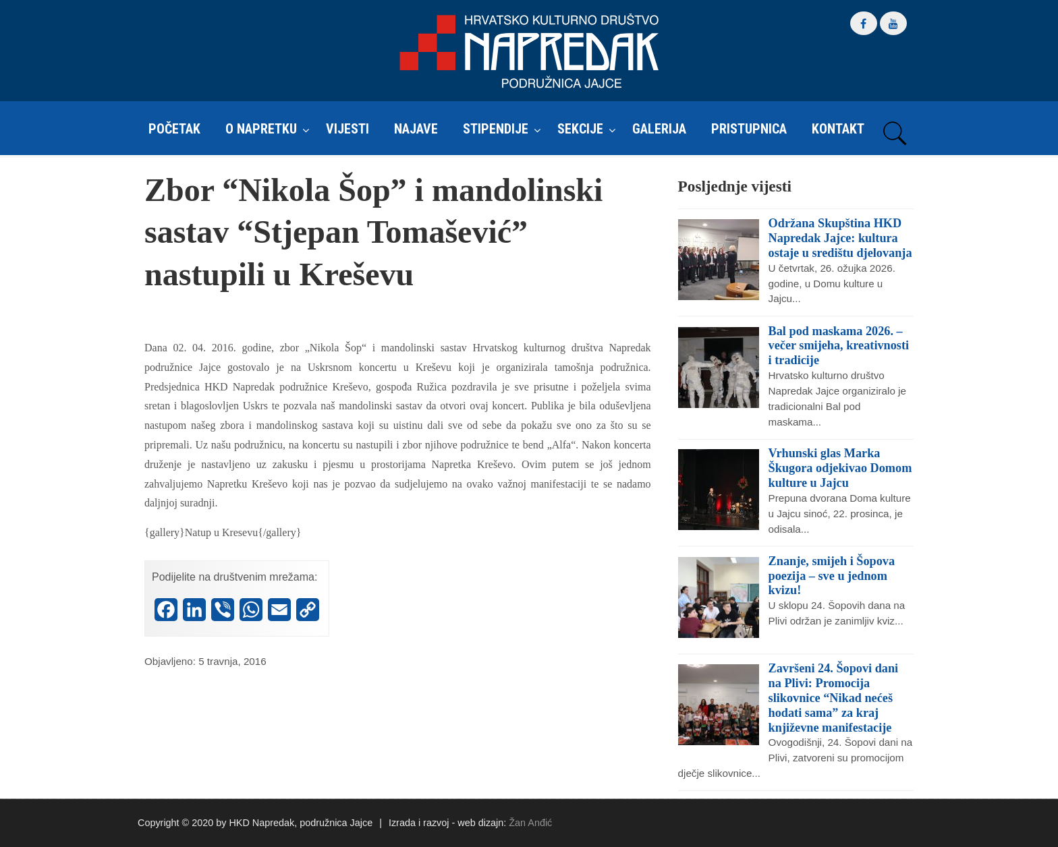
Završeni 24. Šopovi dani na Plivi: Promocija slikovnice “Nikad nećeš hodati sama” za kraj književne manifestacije (834, 698)
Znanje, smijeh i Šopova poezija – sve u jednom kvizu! (832, 575)
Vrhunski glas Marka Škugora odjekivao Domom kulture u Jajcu (840, 468)
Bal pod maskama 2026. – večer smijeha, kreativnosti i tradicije (839, 346)
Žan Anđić (530, 822)
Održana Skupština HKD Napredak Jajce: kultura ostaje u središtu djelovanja (840, 238)
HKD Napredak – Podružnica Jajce (529, 51)
